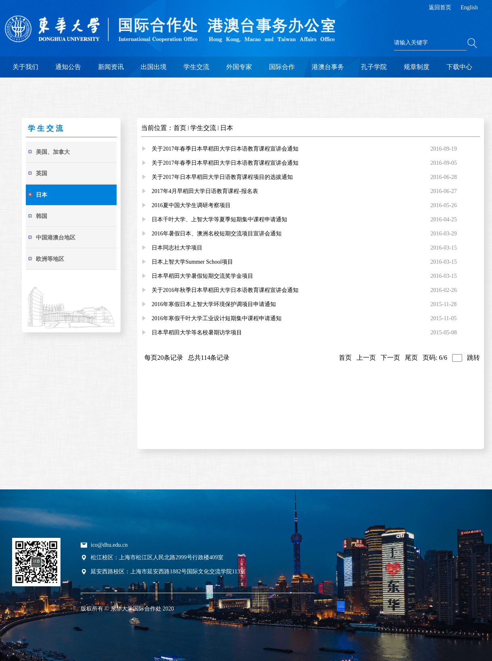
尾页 (411, 357)
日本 (226, 127)
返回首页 (440, 7)
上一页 (366, 357)
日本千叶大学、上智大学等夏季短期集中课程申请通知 (219, 219)
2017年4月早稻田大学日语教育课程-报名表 (205, 191)
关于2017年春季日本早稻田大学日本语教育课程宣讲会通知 (225, 149)
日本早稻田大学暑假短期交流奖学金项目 (202, 276)
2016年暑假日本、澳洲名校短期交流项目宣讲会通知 (216, 234)
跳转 (473, 357)
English (469, 7)
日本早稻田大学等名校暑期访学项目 (197, 332)
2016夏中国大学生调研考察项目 (191, 205)
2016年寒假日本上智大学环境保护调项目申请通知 (214, 304)
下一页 (390, 357)
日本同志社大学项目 (177, 248)
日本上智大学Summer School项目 (192, 262)
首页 (179, 127)
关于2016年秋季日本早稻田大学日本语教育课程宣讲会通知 (225, 290)
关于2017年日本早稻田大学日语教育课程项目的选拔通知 (222, 177)
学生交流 (203, 127)
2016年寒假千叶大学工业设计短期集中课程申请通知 (216, 318)
